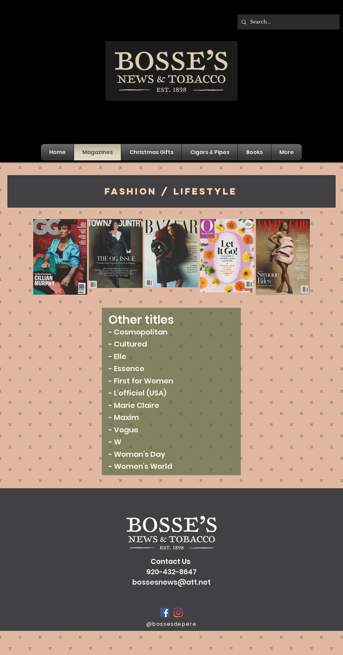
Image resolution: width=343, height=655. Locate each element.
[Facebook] (164, 612)
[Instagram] (178, 612)
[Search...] (288, 21)
